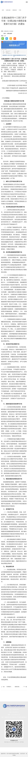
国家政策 (15, 10)
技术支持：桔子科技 (19, 742)
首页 (3, 10)
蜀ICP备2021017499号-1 (9, 742)
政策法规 (8, 10)
